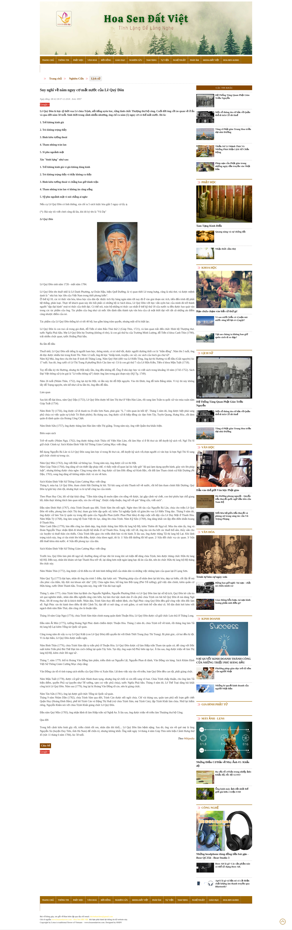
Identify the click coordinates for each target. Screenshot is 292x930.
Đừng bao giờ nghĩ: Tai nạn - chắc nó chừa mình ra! (233, 584)
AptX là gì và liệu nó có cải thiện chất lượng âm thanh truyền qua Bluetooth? (232, 883)
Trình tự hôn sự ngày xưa (211, 576)
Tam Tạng (151, 60)
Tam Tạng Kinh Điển (209, 225)
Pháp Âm (194, 60)
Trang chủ (55, 78)
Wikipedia (189, 738)
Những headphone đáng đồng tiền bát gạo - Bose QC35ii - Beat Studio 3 (222, 856)
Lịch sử (95, 78)
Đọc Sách (47, 69)
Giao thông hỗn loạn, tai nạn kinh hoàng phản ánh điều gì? (232, 601)
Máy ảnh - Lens (212, 718)
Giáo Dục (120, 60)
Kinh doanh (210, 618)
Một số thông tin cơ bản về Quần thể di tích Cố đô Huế (232, 114)
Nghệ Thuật (179, 60)
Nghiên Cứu (135, 60)
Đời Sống (106, 60)
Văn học (208, 447)
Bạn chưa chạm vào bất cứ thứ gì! (216, 311)
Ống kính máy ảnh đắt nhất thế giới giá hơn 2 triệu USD (231, 790)
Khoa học (209, 267)
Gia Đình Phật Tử (214, 704)
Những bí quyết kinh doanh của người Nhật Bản (232, 687)
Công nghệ (209, 807)
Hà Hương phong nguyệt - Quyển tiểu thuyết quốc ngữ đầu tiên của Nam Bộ (233, 499)
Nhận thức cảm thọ (225, 248)
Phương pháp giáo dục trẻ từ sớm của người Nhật (233, 670)
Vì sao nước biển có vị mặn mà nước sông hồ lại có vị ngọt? (231, 318)
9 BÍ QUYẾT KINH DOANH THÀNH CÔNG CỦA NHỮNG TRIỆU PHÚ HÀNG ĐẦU (223, 660)
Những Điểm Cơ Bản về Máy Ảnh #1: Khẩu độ (222, 764)
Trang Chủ (48, 60)
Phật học (208, 182)
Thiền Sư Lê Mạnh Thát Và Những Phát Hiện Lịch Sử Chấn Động (232, 149)
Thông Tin (63, 60)
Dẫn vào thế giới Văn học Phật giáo (217, 490)
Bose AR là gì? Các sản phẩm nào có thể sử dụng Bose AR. (232, 865)
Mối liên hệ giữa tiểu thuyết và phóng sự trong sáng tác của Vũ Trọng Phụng (231, 516)
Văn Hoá (92, 60)
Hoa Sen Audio (231, 60)
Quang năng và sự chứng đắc (230, 231)
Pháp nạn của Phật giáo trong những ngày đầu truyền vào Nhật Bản (232, 166)
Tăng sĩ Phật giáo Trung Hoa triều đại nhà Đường (233, 130)
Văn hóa (208, 532)
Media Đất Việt (211, 60)
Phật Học (78, 60)
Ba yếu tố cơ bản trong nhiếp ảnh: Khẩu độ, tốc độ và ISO (233, 773)
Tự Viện (165, 60)
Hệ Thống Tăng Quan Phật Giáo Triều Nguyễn (232, 96)
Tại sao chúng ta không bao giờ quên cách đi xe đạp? (231, 336)
